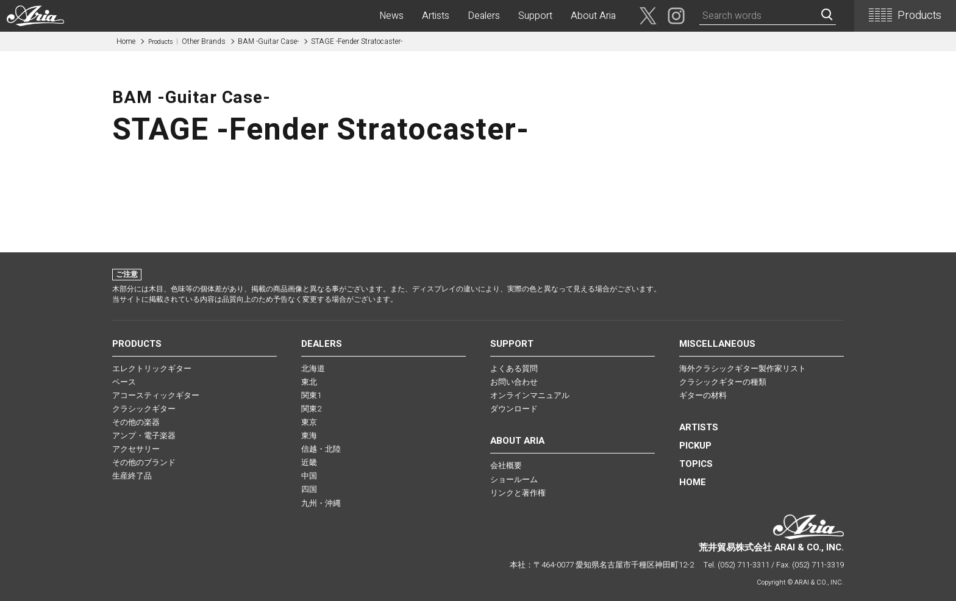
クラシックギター (144, 408)
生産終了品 (132, 476)
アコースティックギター (155, 395)
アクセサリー (136, 449)
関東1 (311, 395)
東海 (309, 435)
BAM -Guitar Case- (268, 41)
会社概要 (506, 465)
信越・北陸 (321, 449)
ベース (124, 382)
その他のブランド (144, 462)
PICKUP (695, 445)
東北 (309, 382)
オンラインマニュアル (529, 395)
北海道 (313, 368)
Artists (435, 16)
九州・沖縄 (321, 503)
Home (125, 41)
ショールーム (514, 479)
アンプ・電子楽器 (144, 435)
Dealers (484, 16)
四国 (309, 489)
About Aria (593, 16)
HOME (692, 482)
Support (535, 16)
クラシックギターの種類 (722, 382)
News (391, 16)
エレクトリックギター (151, 368)
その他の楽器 (136, 422)
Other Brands (187, 41)
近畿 (309, 462)
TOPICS (696, 464)
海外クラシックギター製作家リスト (742, 368)
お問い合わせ (514, 382)
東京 (309, 422)
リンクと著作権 (518, 493)
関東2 (311, 408)
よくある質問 (514, 368)
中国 (309, 476)
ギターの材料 (703, 395)
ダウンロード (514, 408)
